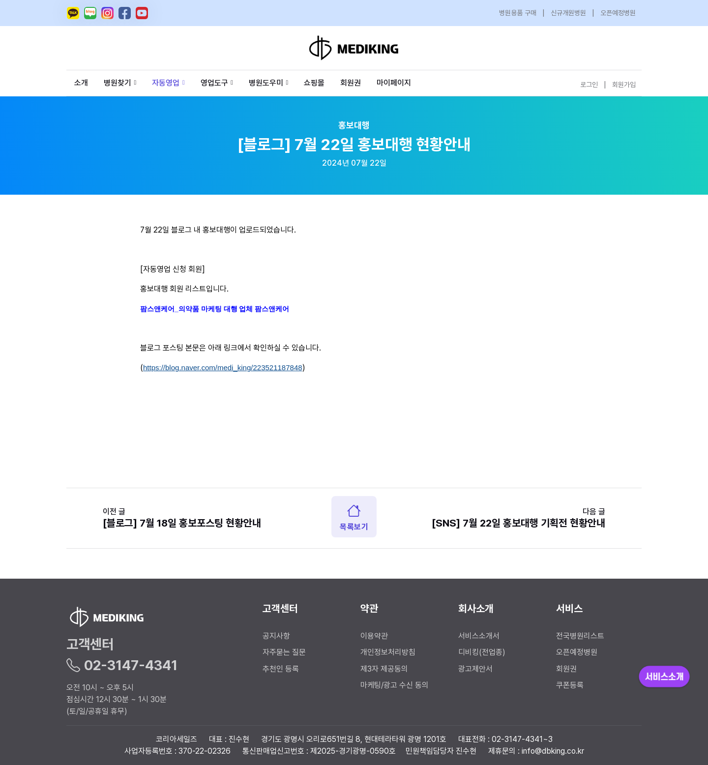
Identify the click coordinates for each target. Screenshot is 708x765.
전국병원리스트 (580, 636)
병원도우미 (268, 83)
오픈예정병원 (618, 13)
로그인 (589, 84)
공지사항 (276, 636)
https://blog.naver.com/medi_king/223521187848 (222, 367)
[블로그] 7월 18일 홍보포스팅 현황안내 (182, 523)
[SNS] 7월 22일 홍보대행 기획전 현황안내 (518, 523)
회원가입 (624, 84)
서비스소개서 (479, 636)
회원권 (350, 83)
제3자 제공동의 (384, 669)
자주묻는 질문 (284, 652)
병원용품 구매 (517, 13)
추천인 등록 (281, 669)
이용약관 (374, 636)
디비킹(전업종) (481, 652)
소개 (81, 83)
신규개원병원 (568, 13)
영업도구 (214, 83)
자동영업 (168, 83)
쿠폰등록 (570, 685)
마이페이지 (394, 83)
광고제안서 (475, 669)
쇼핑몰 (314, 83)
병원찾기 (120, 83)
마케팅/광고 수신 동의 (394, 685)
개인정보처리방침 (387, 652)
